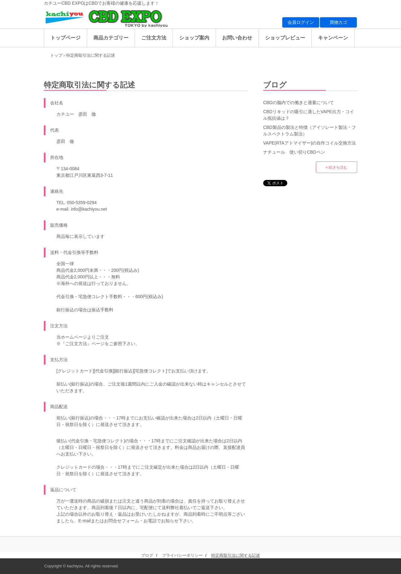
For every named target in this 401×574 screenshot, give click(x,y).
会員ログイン (301, 22)
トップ (56, 55)
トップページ (65, 37)
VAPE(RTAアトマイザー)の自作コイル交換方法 (309, 142)
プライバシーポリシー (182, 555)
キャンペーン (333, 37)
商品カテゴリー (110, 37)
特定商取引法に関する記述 (235, 555)
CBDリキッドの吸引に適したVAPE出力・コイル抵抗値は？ (308, 115)
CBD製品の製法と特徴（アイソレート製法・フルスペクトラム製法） (309, 130)
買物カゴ (338, 22)
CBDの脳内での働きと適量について (298, 102)
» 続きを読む (336, 167)
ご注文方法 (153, 37)
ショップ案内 (194, 37)
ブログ (275, 85)
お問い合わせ (237, 37)
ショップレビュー (285, 37)
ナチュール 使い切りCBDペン (294, 152)
